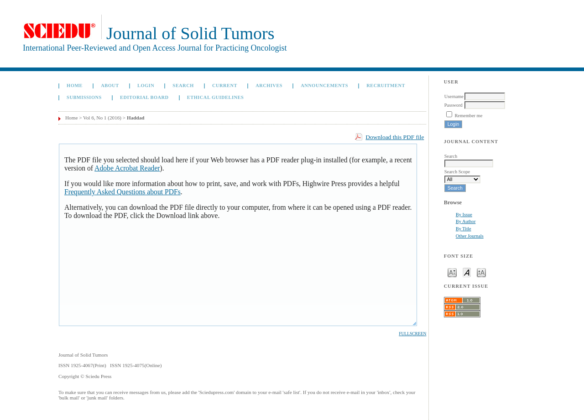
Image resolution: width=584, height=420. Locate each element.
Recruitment (385, 85)
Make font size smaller (452, 272)
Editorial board (144, 97)
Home (75, 85)
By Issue (464, 214)
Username (454, 96)
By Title (463, 228)
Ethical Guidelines (215, 97)
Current (224, 85)
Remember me (468, 115)
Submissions (84, 97)
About (110, 85)
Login (145, 85)
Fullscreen (412, 334)
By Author (466, 221)
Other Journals (470, 236)
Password (453, 105)
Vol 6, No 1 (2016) (102, 117)
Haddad (136, 117)
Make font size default (466, 272)
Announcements (324, 85)
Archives (269, 85)
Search (182, 85)
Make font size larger (481, 272)
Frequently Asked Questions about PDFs (122, 192)
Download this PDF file (394, 137)
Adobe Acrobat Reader (127, 168)
